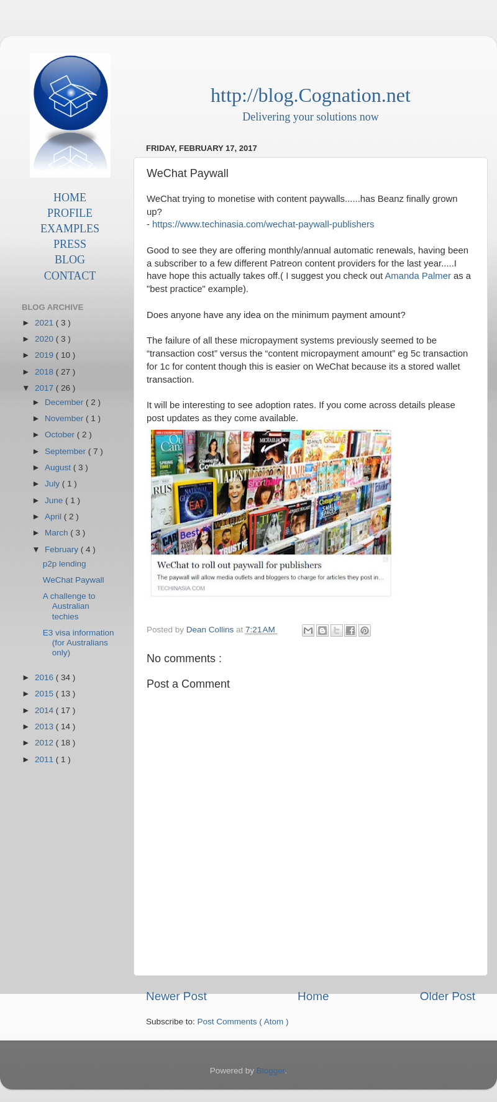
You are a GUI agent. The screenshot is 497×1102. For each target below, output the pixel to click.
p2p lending (64, 563)
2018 (45, 371)
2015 (45, 693)
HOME (69, 197)
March (57, 532)
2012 (45, 742)
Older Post (447, 996)
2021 (45, 322)
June (55, 500)
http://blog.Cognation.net (311, 95)
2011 (45, 759)
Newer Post (176, 996)
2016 (45, 677)
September (66, 451)
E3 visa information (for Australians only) (78, 642)
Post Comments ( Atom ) (243, 1021)
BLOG (70, 259)
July (53, 483)
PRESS (69, 244)
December (65, 402)
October (61, 434)
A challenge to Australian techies (69, 606)
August (59, 467)
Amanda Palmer (417, 276)
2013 (45, 726)
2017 (45, 388)
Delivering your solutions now (310, 117)
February (63, 549)
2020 (45, 339)
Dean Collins (211, 629)
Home (313, 996)
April (54, 516)
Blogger (271, 1070)
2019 (45, 355)
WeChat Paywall (73, 580)
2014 (45, 710)
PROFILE (70, 213)
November (65, 418)
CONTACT (70, 276)
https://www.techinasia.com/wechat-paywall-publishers (263, 224)
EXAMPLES (69, 228)
